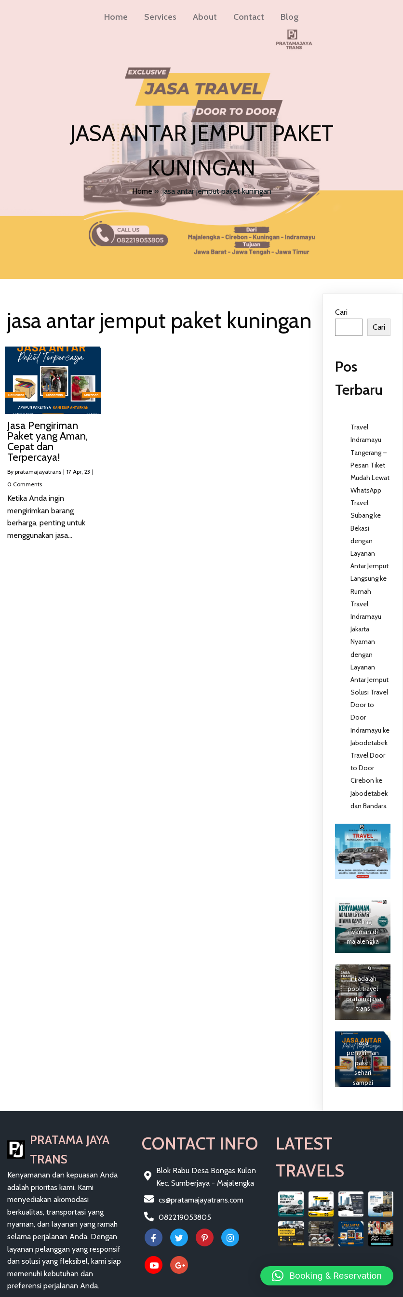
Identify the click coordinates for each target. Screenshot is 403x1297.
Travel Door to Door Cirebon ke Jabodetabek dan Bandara (369, 780)
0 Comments (24, 484)
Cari (341, 312)
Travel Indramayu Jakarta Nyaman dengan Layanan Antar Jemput (369, 642)
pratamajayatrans (38, 471)
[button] (326, 1275)
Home (142, 191)
